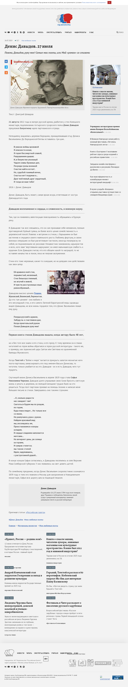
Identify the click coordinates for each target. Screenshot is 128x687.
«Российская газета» (35, 512)
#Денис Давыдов (16, 519)
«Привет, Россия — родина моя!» (23, 562)
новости (31, 32)
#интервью (50, 641)
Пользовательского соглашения (94, 2)
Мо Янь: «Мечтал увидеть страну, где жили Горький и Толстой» (64, 635)
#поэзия (7, 580)
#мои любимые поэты (33, 519)
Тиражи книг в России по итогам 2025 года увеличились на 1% (64, 581)
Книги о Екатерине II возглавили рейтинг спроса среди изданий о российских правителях (104, 172)
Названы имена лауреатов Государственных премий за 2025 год (23, 632)
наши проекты (80, 32)
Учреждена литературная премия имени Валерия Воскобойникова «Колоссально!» (105, 136)
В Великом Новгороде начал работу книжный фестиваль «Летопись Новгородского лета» (105, 160)
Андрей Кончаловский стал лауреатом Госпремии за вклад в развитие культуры (23, 623)
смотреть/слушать (54, 32)
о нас (91, 32)
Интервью (50, 592)
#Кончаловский (16, 638)
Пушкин (37, 293)
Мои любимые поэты (29, 40)
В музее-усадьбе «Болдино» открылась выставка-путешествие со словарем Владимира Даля (105, 210)
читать (40, 32)
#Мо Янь (57, 641)
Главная (12, 525)
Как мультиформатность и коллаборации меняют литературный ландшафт (104, 197)
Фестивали (50, 646)
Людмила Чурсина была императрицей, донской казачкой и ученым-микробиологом (19, 679)
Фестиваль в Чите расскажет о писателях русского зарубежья (64, 676)
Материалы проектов (27, 525)
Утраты (7, 646)
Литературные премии (13, 592)
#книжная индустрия (54, 587)
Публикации (9, 534)
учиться (68, 32)
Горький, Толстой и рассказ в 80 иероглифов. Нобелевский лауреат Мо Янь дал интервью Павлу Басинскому (64, 625)
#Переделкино (65, 641)
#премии (8, 638)
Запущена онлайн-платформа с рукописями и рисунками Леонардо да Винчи (104, 185)
